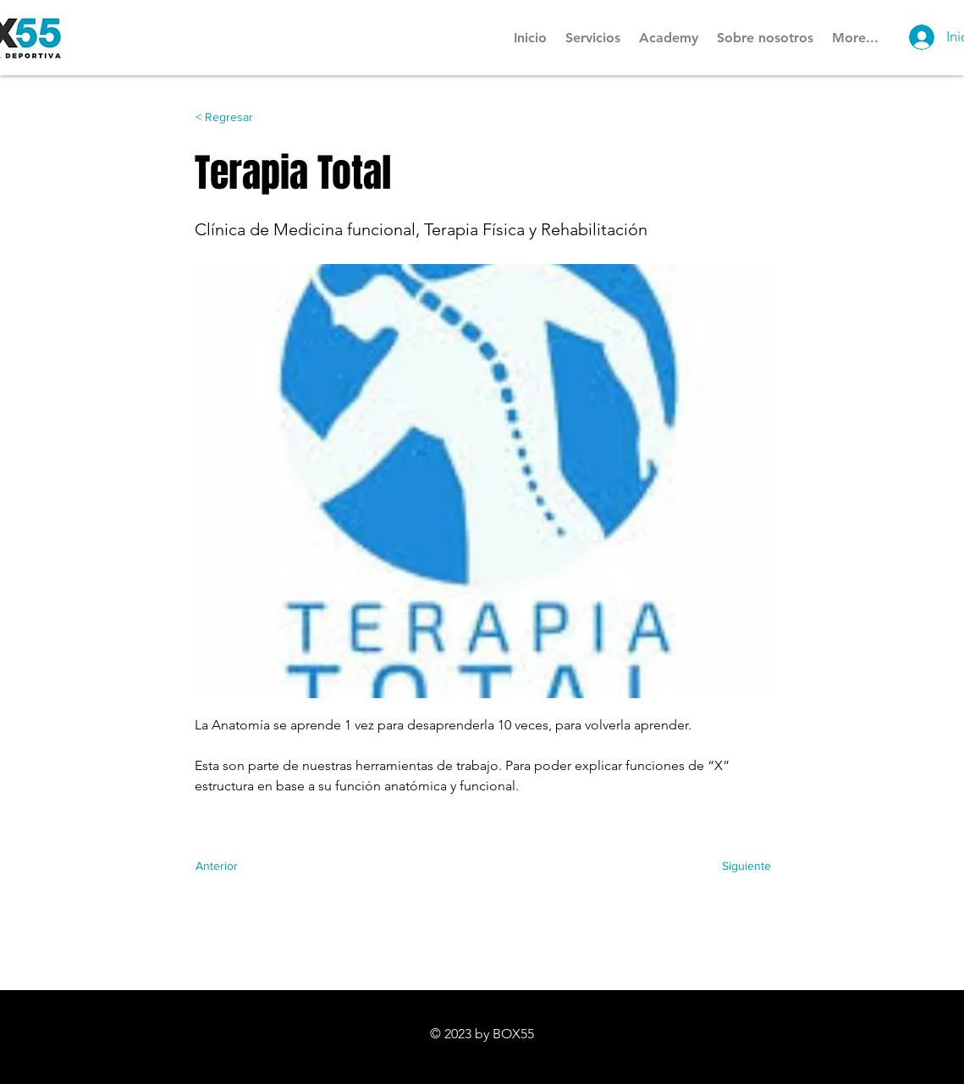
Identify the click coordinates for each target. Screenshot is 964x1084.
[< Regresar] (251, 118)
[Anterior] (251, 866)
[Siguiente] (728, 866)
